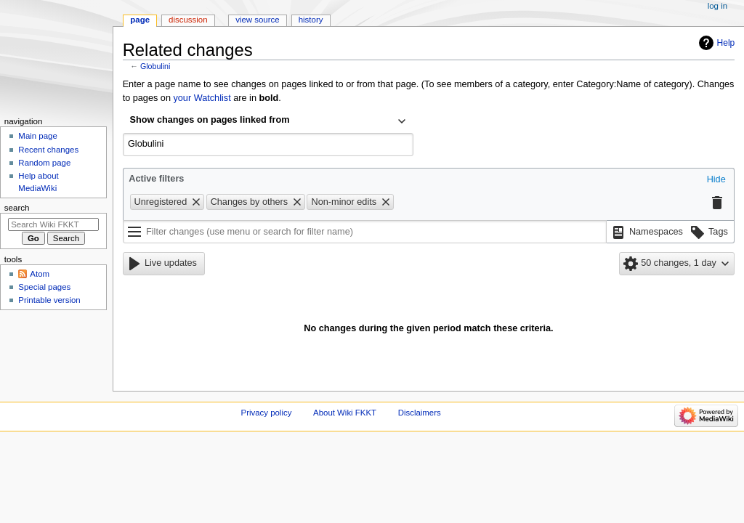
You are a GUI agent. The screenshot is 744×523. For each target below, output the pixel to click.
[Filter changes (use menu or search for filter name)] (365, 231)
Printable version (49, 300)
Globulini (155, 66)
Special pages (44, 287)
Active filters (156, 179)
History (311, 19)
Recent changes (48, 149)
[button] (716, 180)
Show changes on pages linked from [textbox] (210, 120)
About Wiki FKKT (344, 412)
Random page (44, 162)
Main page (37, 135)
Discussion (188, 19)
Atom (39, 273)
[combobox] (268, 121)
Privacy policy (266, 412)
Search (17, 207)
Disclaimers (419, 412)
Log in (717, 5)
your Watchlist (201, 98)
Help (726, 43)
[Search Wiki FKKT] (53, 224)
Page (140, 19)
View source (257, 19)
